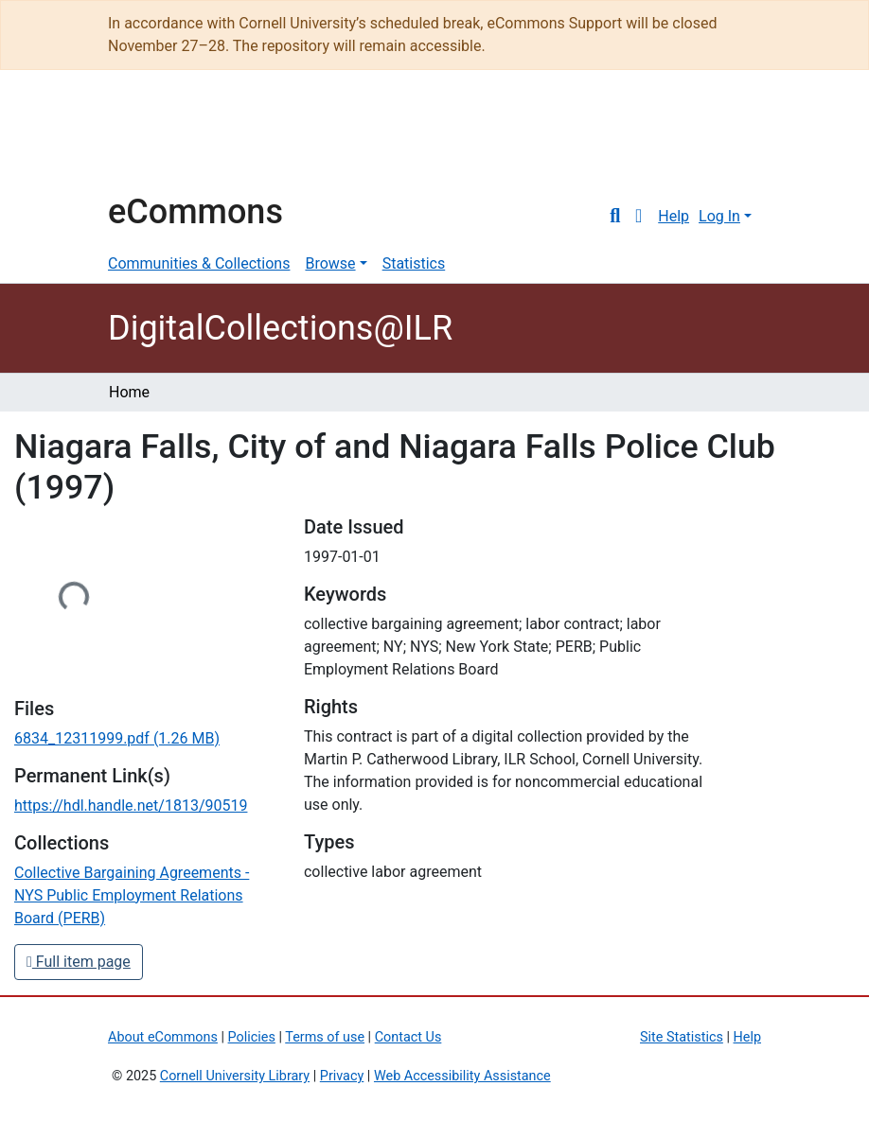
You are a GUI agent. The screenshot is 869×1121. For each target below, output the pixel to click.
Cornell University (155, 140)
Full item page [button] (79, 962)
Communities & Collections (199, 263)
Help (673, 216)
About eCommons (163, 1037)
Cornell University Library (235, 1076)
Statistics (414, 263)
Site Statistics (681, 1037)
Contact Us (408, 1037)
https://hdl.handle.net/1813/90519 (130, 805)
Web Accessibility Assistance (462, 1076)
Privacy (342, 1076)
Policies (251, 1037)
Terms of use (324, 1037)
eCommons (195, 212)
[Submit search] (615, 216)
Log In (719, 216)
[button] (638, 216)
